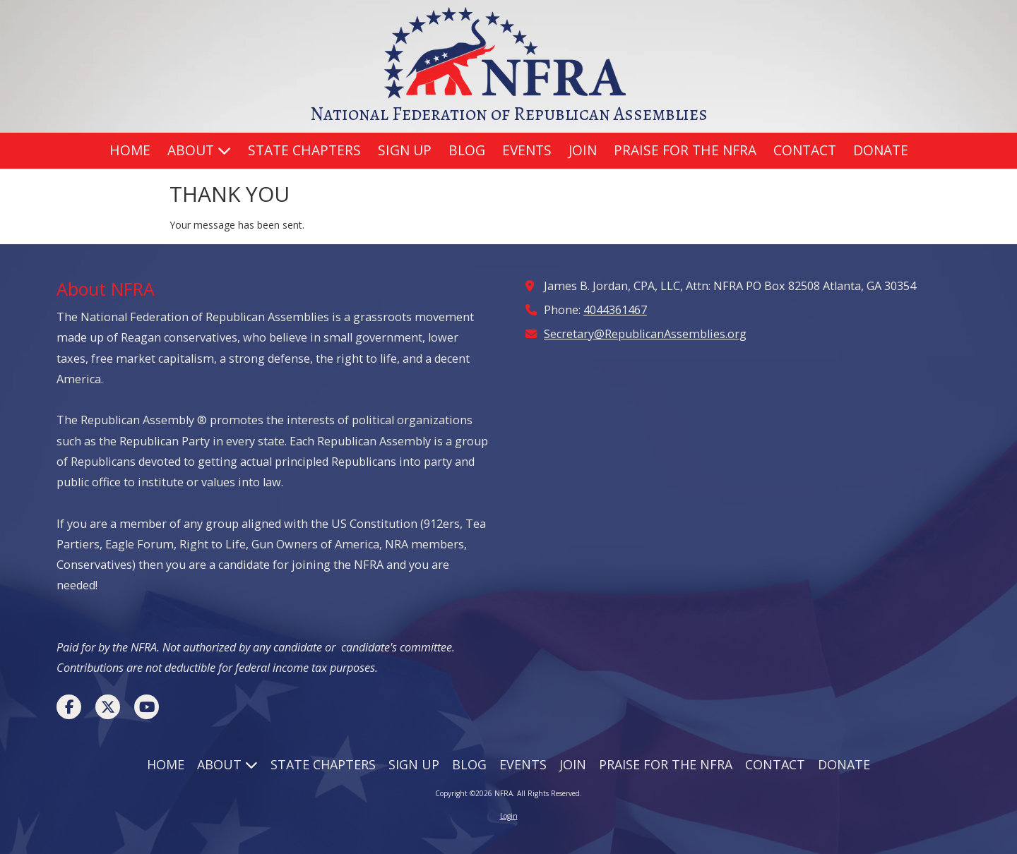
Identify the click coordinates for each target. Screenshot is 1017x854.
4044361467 (615, 310)
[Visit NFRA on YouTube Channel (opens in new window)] (146, 706)
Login (509, 816)
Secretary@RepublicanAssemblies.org (645, 334)
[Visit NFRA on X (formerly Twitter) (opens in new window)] (107, 706)
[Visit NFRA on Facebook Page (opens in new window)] (68, 706)
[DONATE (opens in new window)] (881, 151)
